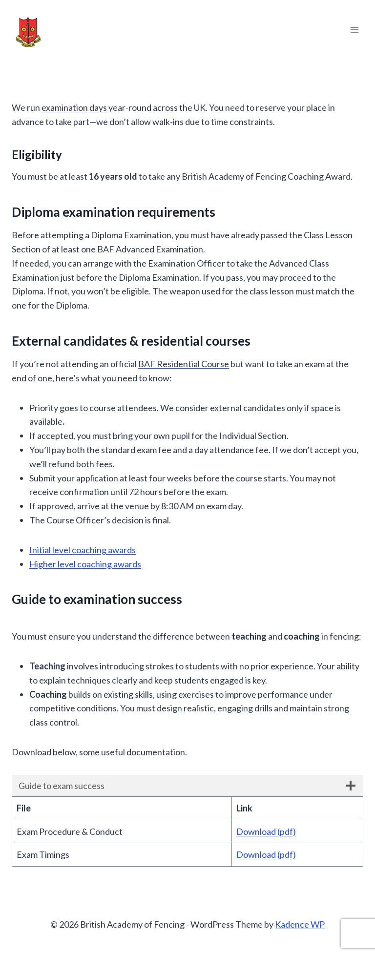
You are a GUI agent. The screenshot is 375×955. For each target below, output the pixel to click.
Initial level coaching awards (82, 549)
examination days (74, 107)
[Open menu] (354, 29)
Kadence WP (300, 924)
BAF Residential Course (183, 363)
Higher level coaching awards (85, 564)
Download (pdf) (266, 831)
